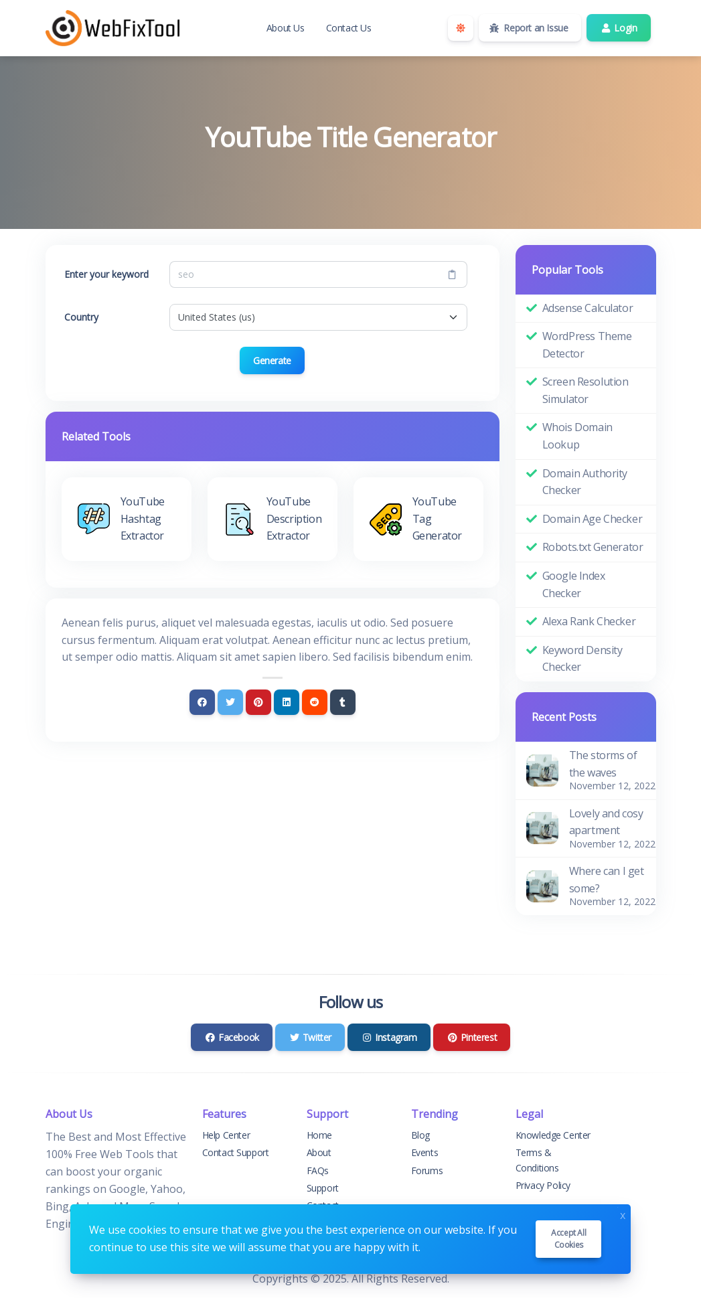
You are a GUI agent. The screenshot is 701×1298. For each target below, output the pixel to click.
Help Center (226, 1135)
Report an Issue (528, 27)
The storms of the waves (603, 764)
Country (81, 317)
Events (425, 1152)
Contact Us (349, 27)
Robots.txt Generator (592, 547)
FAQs (318, 1170)
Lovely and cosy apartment (606, 822)
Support (323, 1188)
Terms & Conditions (537, 1159)
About (319, 1152)
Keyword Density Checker (582, 659)
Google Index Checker (573, 584)
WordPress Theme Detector (587, 345)
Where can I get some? (606, 880)
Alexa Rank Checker (589, 621)
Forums (427, 1170)
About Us (285, 27)
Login (618, 27)
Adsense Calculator (587, 308)
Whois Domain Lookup (577, 436)
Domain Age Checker (592, 518)
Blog (420, 1135)
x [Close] (622, 1214)
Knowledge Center (553, 1135)
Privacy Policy (543, 1185)
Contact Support (235, 1152)
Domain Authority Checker (585, 482)
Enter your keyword (106, 274)
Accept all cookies (568, 1238)
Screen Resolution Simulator (585, 390)
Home (319, 1135)
